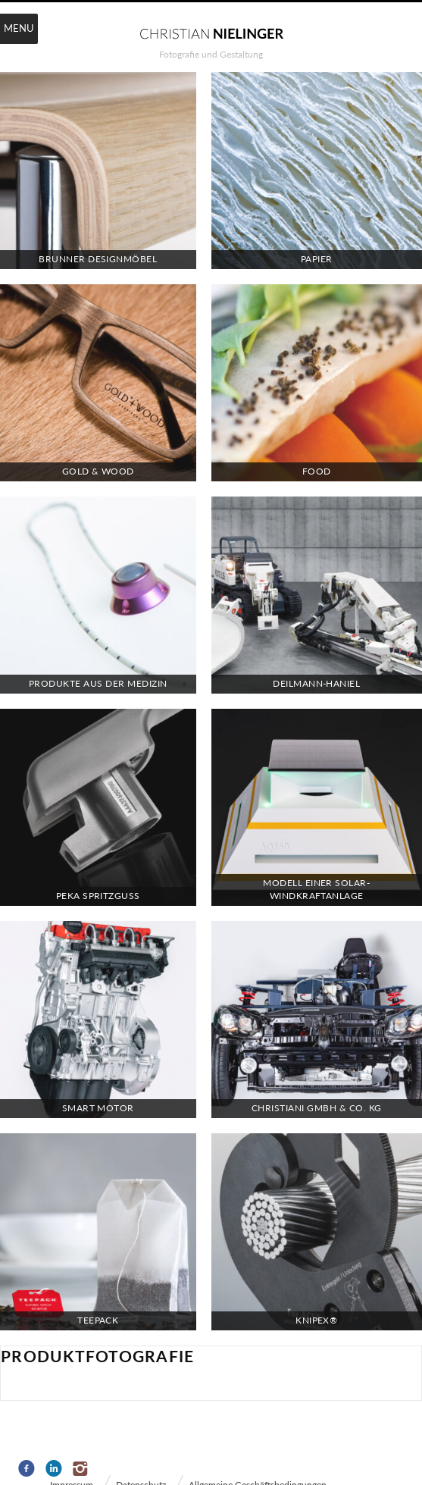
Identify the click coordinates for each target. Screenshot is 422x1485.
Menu (19, 28)
